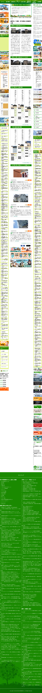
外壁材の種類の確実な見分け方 (37, 201)
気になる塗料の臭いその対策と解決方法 (38, 192)
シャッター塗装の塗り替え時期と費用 (4, 288)
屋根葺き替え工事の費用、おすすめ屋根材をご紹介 (31, 511)
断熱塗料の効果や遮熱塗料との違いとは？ (38, 303)
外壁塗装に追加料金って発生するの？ (38, 167)
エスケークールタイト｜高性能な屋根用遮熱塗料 (30, 625)
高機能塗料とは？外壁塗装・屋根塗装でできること (4, 205)
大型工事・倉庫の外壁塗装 (27, 598)
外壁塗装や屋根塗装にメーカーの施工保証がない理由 (38, 232)
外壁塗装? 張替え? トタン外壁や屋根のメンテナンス (31, 535)
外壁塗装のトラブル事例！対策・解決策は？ (38, 318)
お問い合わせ (3, 363)
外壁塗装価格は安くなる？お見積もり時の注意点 (4, 149)
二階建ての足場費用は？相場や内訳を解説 (38, 244)
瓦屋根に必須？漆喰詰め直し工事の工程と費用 (30, 544)
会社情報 (2, 495)
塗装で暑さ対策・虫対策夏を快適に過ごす (4, 186)
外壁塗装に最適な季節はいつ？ (4, 171)
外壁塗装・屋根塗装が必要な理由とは (7, 536)
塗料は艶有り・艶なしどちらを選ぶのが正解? (38, 263)
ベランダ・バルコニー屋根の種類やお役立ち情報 (4, 298)
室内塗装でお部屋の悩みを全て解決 (28, 520)
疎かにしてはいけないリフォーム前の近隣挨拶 (38, 189)
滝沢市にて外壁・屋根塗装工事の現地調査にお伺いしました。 (37, 23)
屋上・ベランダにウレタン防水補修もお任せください (4, 307)
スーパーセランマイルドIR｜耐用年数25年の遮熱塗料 (31, 617)
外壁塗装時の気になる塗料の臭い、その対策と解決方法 (10, 530)
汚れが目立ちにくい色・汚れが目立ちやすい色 (38, 76)
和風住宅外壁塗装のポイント (38, 272)
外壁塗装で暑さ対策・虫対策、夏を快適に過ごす (30, 602)
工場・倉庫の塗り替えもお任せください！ (38, 140)
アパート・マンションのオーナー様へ (38, 143)
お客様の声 (13, 1)
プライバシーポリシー (4, 360)
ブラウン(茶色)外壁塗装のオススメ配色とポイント (38, 343)
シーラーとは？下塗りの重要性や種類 (38, 226)
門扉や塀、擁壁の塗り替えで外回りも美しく (30, 518)
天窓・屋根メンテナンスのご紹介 (4, 230)
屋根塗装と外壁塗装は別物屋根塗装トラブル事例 (4, 208)
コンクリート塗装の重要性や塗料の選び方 (4, 291)
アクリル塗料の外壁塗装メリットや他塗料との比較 (4, 174)
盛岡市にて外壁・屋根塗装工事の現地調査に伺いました (37, 33)
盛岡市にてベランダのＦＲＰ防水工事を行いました (37, 13)
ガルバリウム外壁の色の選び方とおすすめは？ (8, 552)
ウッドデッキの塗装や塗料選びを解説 (4, 282)
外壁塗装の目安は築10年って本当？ (4, 140)
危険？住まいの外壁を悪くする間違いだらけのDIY (38, 250)
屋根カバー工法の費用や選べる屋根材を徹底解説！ (31, 513)
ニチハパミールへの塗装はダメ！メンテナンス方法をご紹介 (11, 628)
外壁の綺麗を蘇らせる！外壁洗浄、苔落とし (38, 287)
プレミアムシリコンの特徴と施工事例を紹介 (38, 355)
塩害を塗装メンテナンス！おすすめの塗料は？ (4, 316)
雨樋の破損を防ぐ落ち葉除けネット (4, 242)
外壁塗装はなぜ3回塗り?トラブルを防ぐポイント (4, 214)
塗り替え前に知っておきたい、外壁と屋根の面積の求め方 (10, 596)
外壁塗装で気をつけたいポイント (4, 211)
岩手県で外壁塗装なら (4, 357)
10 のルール (3, 489)
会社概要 (39, 1)
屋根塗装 (4, 42)
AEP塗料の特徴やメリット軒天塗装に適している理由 (38, 365)
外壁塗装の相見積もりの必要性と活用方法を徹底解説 (9, 576)
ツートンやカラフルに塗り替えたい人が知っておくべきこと (38, 85)
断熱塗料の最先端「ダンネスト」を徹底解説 (38, 306)
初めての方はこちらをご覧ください (28, 481)
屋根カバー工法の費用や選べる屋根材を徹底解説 (4, 159)
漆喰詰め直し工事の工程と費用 (38, 275)
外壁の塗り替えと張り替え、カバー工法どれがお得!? (38, 198)
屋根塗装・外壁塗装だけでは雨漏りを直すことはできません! (11, 533)
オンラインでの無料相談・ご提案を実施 (38, 155)
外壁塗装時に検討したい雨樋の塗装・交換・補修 (4, 236)
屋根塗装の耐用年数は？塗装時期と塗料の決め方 (38, 321)
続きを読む (16, 190)
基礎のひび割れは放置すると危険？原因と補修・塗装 (9, 636)
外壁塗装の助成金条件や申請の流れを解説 (38, 161)
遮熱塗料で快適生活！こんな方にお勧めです (30, 627)
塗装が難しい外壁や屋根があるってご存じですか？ (38, 253)
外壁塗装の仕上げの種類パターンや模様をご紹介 (38, 352)
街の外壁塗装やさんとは (5, 481)
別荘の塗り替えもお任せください (38, 147)
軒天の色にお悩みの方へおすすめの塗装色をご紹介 (4, 227)
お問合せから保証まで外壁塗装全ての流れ (29, 485)
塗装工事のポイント (4, 134)
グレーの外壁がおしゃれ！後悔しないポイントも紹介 (38, 331)
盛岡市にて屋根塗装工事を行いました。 (21, 182)
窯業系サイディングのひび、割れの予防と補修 (38, 257)
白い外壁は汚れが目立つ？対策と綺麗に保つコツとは (38, 337)
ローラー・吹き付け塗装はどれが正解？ (38, 281)
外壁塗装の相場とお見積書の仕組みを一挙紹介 (30, 495)
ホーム (2, 1)
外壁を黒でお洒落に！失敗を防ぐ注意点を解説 (38, 334)
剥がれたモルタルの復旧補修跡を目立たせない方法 (4, 196)
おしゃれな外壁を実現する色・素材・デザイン (38, 325)
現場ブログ (16, 17)
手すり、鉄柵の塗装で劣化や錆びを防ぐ (4, 279)
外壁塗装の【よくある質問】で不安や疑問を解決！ (9, 507)
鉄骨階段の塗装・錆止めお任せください (4, 276)
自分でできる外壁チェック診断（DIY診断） (8, 539)
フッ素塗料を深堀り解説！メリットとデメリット (38, 346)
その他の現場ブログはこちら (26, 243)
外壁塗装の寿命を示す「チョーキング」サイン (4, 190)
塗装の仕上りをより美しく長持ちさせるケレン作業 (4, 202)
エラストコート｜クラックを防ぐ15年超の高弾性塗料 (31, 631)
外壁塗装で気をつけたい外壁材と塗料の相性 (4, 335)
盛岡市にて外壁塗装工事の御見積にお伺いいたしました (37, 29)
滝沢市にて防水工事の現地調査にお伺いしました (37, 17)
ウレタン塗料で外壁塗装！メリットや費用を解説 (4, 177)
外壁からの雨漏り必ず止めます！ (28, 506)
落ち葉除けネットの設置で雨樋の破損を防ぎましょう (31, 568)
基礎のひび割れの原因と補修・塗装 (38, 315)
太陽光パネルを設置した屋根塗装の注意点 (38, 294)
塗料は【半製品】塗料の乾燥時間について (4, 319)
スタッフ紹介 (3, 354)
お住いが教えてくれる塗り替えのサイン (4, 137)
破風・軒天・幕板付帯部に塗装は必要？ (4, 217)
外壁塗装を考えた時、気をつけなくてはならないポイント (10, 573)
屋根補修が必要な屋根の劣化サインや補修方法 (4, 245)
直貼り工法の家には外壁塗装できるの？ (38, 260)
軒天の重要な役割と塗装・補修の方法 (4, 224)
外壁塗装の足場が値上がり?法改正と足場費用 (38, 241)
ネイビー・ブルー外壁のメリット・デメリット (38, 328)
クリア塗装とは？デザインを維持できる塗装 (4, 183)
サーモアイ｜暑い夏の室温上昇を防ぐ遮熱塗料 (30, 616)
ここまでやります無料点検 (27, 484)
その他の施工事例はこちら (26, 124)
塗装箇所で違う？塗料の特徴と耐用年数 (38, 216)
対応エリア (3, 496)
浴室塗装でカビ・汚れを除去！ (4, 285)
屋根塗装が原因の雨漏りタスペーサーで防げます (4, 251)
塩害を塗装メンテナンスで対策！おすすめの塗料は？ (9, 625)
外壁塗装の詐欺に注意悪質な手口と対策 (38, 182)
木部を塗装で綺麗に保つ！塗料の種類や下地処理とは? (38, 297)
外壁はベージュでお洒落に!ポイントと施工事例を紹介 (38, 340)
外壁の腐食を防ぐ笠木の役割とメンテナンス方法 (4, 233)
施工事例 (8, 1)
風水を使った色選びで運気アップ (38, 73)
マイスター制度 (3, 491)
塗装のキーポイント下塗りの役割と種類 (38, 219)
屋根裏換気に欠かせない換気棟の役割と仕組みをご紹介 (10, 624)
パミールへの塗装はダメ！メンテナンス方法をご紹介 (38, 300)
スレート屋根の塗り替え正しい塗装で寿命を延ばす (4, 248)
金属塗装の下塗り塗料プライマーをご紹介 (38, 223)
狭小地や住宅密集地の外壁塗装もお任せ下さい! (4, 254)
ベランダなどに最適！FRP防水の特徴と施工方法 (4, 304)
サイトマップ (3, 366)
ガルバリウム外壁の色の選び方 (38, 210)
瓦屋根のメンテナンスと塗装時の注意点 (4, 267)
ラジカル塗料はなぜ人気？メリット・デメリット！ (38, 362)
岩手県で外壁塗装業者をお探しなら (7, 499)
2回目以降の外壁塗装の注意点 (38, 214)
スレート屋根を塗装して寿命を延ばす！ (29, 597)
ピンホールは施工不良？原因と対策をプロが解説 (4, 199)
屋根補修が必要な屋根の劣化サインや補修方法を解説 (31, 569)
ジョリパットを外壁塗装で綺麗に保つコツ (38, 278)
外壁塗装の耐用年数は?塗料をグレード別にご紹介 (4, 165)
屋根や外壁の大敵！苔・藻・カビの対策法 (38, 291)
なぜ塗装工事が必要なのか (4, 131)
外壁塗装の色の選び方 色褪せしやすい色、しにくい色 (10, 511)
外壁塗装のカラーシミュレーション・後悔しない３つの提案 (11, 519)
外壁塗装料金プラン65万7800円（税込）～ (30, 488)
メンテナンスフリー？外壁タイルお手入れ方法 (38, 269)
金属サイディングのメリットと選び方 (4, 258)
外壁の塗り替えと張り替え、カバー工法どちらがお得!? (10, 543)
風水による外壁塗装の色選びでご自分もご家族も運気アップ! (11, 521)
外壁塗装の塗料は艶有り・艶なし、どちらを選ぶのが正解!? (32, 664)
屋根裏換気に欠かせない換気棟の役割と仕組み (4, 313)
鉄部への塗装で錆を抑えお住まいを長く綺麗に (4, 273)
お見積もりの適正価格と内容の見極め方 (38, 179)
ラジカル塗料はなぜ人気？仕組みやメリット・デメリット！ (11, 660)
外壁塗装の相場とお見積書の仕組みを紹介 (38, 173)
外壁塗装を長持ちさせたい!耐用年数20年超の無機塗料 (38, 229)
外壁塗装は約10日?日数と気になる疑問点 (38, 185)
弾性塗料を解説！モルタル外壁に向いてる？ (38, 349)
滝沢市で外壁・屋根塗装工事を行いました (21, 232)
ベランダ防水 (4, 48)
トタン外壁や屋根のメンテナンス (4, 261)
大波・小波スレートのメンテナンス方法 (4, 338)
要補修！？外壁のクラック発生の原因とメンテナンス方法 (10, 565)
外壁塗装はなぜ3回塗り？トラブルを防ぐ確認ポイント (10, 574)
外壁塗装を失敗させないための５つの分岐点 (8, 518)
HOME (12, 17)
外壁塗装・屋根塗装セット (4, 45)
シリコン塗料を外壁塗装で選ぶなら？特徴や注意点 (4, 180)
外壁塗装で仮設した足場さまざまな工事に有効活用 (38, 238)
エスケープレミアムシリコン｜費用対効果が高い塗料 (31, 624)
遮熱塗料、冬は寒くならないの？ (28, 658)
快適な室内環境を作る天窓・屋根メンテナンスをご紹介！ (32, 561)
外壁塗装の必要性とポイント (27, 507)
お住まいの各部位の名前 (4, 162)
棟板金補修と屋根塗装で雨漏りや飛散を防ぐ (4, 295)
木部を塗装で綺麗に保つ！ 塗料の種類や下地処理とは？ (10, 627)
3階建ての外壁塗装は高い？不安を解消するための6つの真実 (11, 532)
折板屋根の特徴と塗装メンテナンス (4, 264)
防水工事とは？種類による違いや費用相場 (4, 301)
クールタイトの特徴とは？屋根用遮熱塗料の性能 (38, 358)
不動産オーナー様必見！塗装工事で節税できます (38, 235)
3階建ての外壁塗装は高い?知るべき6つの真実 (38, 195)
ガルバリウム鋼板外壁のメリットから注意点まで (38, 207)
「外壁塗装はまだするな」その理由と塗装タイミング (4, 146)
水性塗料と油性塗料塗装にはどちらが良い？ (38, 266)
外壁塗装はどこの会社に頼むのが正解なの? (8, 584)
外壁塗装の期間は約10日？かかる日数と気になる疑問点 (10, 522)
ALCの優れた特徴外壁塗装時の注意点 (4, 325)
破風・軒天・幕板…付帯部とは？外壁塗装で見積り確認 (32, 551)
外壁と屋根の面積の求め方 (4, 329)
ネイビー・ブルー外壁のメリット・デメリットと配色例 (10, 643)
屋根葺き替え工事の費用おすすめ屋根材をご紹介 (4, 156)
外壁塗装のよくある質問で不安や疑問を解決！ (38, 158)
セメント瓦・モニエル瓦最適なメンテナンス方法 (4, 270)
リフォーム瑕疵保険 (4, 488)
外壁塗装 (4, 39)
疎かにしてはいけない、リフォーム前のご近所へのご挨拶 (10, 529)
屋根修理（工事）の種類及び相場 (4, 152)
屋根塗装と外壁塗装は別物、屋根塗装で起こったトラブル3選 (11, 580)
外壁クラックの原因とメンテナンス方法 (4, 193)
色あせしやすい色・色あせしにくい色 (38, 81)
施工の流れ (23, 1)
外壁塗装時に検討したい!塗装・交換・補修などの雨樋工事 (32, 564)
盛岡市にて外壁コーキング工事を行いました (37, 10)
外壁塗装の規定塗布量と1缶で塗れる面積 (38, 284)
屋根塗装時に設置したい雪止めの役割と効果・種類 (4, 239)
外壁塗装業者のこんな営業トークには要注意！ (38, 247)
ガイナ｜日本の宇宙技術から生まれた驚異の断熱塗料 (31, 638)
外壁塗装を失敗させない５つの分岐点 (38, 164)
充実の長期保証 (3, 492)
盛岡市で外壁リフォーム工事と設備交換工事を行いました (37, 19)
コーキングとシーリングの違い (4, 322)
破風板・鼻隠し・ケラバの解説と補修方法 (4, 220)
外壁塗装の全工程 (4, 143)
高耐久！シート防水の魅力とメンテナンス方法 (4, 310)
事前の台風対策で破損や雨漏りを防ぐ (38, 309)
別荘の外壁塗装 (25, 601)
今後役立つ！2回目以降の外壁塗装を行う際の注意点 (31, 517)
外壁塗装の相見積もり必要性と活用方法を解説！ (38, 170)
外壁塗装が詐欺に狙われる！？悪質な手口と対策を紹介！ (10, 577)
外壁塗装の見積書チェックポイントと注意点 (38, 176)
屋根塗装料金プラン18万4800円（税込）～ (30, 489)
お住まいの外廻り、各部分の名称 (6, 544)
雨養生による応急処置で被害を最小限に (38, 312)
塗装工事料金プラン (29, 2)
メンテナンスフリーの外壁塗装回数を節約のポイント (38, 204)
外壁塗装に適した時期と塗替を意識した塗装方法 (4, 168)
